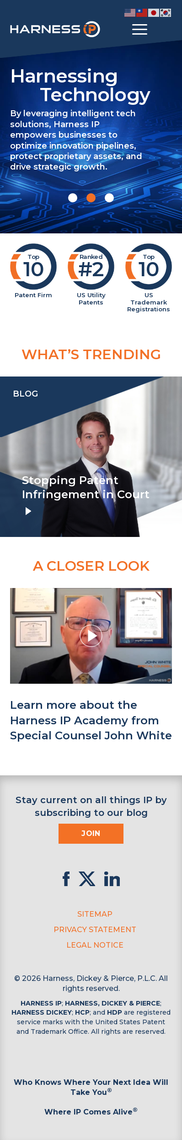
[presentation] (9, 457)
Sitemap (94, 914)
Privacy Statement (95, 929)
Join (91, 833)
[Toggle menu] (139, 29)
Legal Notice (94, 945)
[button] (73, 198)
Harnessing (91, 84)
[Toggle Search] (163, 29)
